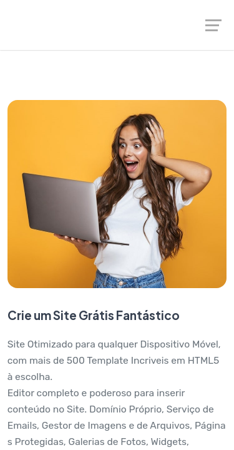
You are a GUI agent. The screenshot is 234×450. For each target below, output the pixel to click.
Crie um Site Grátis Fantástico (93, 315)
